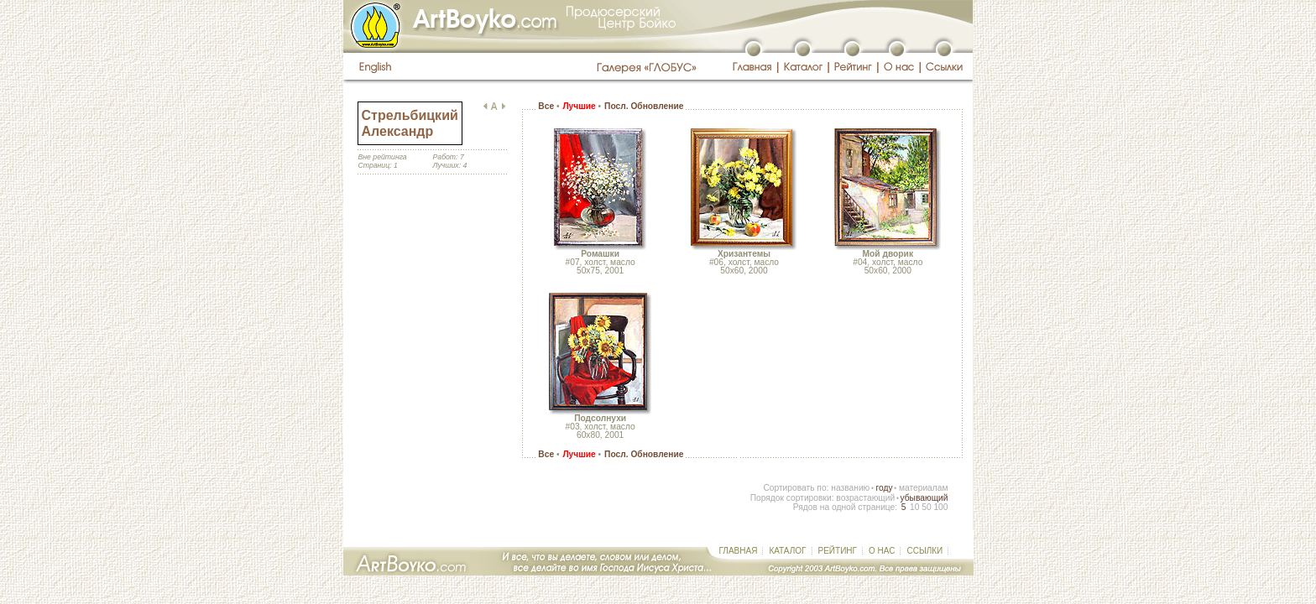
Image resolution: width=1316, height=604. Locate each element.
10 (914, 507)
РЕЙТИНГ (837, 550)
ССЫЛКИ (924, 550)
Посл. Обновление (643, 106)
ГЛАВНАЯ (738, 550)
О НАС (882, 550)
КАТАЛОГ (787, 550)
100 (940, 507)
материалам (923, 487)
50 (926, 507)
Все (546, 106)
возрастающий (865, 497)
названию (850, 487)
